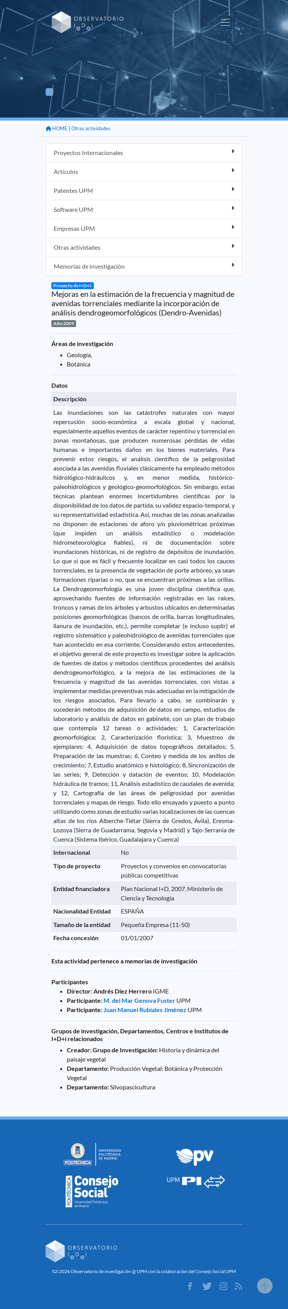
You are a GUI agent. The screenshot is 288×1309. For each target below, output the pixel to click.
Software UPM (144, 209)
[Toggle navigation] (225, 22)
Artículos (144, 171)
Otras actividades (90, 128)
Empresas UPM (144, 228)
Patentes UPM (144, 190)
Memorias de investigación (144, 266)
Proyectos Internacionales (144, 152)
